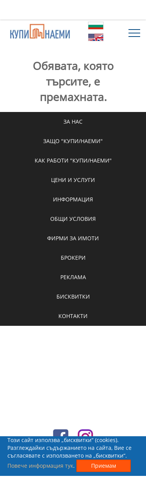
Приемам (103, 465)
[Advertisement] (73, 9)
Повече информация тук (40, 465)
